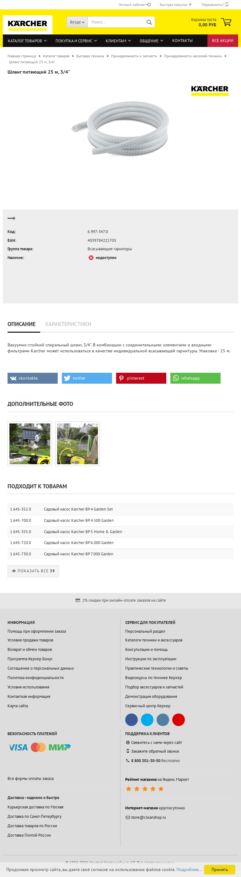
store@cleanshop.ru (145, 817)
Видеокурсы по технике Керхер (153, 677)
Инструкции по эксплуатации (150, 659)
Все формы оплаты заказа (31, 778)
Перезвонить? (215, 4)
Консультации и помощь (146, 649)
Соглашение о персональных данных (41, 668)
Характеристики (68, 324)
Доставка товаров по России (32, 825)
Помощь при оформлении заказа (37, 631)
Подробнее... (189, 869)
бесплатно (152, 760)
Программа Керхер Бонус (30, 659)
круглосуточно (155, 808)
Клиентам (116, 41)
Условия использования (28, 687)
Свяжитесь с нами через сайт (153, 742)
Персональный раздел (145, 631)
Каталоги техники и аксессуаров (153, 640)
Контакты (182, 40)
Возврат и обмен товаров (30, 649)
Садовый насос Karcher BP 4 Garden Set (78, 509)
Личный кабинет (134, 4)
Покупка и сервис (74, 41)
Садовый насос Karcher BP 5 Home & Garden (83, 531)
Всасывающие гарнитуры (110, 249)
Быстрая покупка (176, 4)
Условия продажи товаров (30, 640)
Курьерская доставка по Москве (36, 807)
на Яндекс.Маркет (157, 779)
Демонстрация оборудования (151, 696)
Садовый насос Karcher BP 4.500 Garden (79, 520)
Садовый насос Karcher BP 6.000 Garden (79, 542)
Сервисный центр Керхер (147, 705)
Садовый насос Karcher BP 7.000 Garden (78, 554)
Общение (149, 41)
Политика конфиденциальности (36, 677)
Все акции (222, 40)
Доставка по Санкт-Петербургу (35, 816)
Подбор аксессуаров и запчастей (154, 687)
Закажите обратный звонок (152, 751)
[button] (33, 378)
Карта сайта (18, 705)
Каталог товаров (25, 41)
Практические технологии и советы (156, 668)
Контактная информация (29, 696)
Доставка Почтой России (29, 835)
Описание (21, 324)
